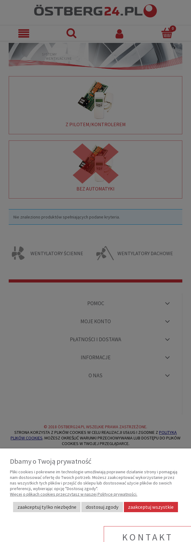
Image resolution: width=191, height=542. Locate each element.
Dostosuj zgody (102, 507)
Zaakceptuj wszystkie (151, 507)
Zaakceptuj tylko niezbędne (46, 507)
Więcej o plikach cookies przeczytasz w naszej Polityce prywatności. (73, 494)
